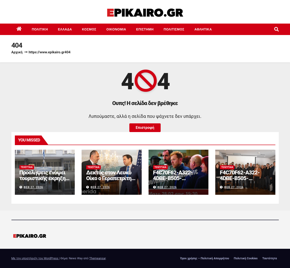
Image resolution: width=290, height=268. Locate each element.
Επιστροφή (145, 127)
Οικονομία (116, 29)
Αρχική (17, 52)
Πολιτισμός (174, 29)
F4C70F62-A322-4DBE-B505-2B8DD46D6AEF (173, 178)
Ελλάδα (65, 29)
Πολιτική (40, 29)
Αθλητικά (203, 29)
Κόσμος (89, 29)
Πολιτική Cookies (246, 258)
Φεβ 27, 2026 (33, 187)
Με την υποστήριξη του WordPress (35, 258)
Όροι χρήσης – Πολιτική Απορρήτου (204, 258)
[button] (276, 29)
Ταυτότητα (269, 258)
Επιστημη (145, 29)
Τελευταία (27, 167)
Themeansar (97, 258)
